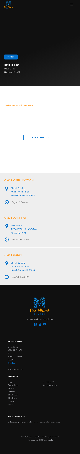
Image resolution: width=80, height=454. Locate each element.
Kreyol (10, 404)
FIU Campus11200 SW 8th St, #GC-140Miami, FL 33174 (24, 229)
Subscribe (10, 57)
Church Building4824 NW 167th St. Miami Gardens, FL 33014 (23, 192)
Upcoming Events (50, 385)
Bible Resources (14, 394)
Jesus (10, 382)
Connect (11, 391)
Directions (11, 363)
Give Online (12, 398)
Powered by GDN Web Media (40, 440)
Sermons (11, 388)
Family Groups (13, 385)
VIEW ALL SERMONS (40, 137)
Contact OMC (49, 381)
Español (11, 401)
